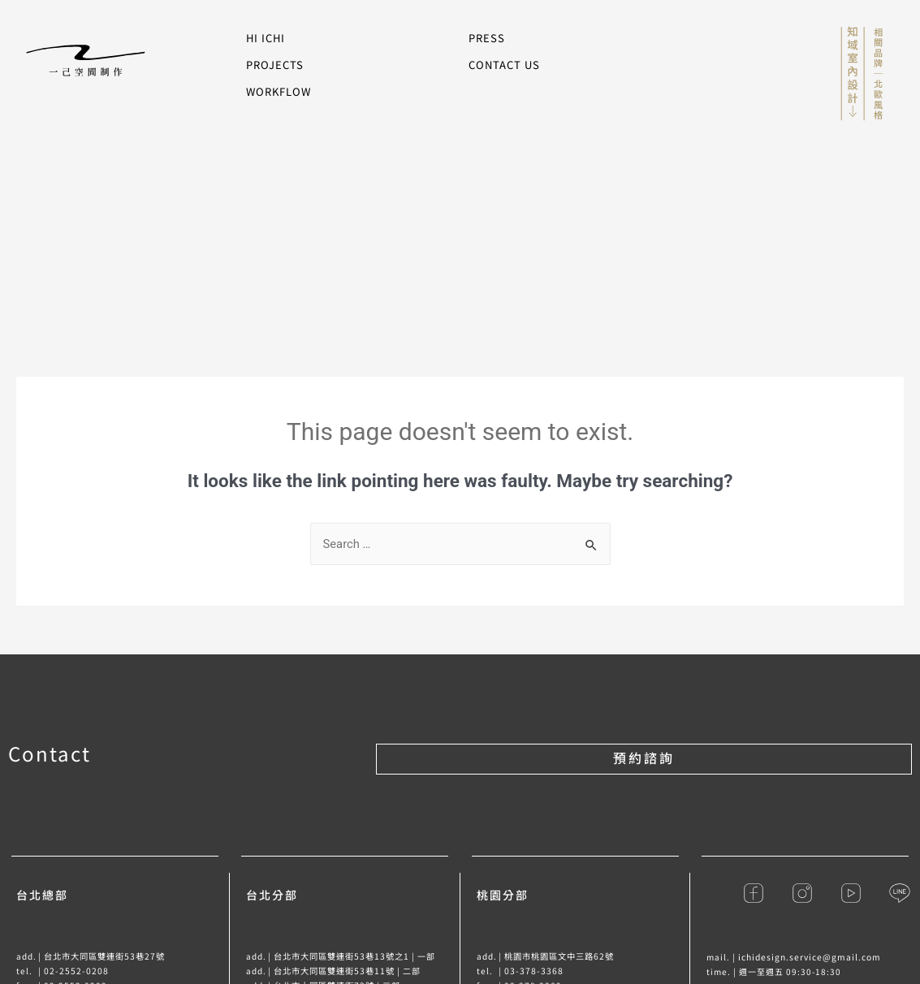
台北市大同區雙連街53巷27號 (104, 956)
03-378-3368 (533, 971)
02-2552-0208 (75, 971)
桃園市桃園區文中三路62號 (559, 956)
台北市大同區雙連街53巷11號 (334, 971)
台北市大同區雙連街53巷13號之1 (341, 956)
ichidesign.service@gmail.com (808, 957)
